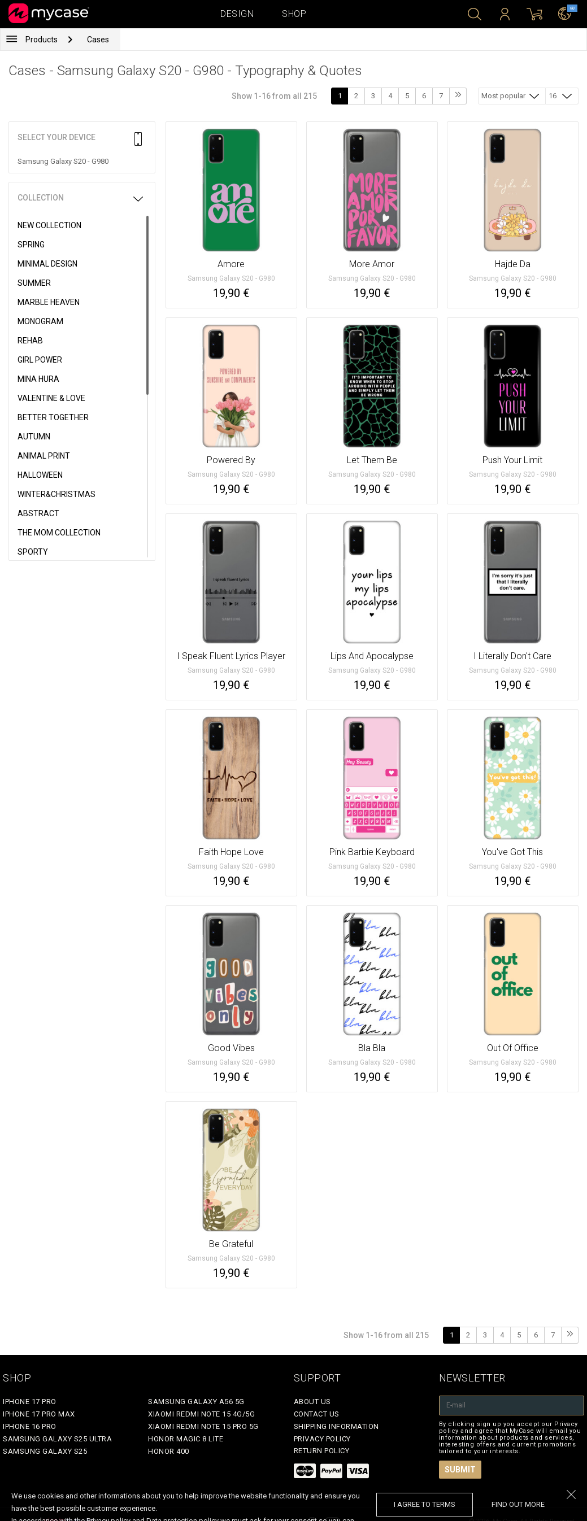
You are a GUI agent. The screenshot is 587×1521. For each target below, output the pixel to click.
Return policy (322, 1450)
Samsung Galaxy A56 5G (196, 1401)
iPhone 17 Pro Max (39, 1414)
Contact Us (317, 1414)
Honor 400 (168, 1451)
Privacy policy (322, 1439)
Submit (460, 1469)
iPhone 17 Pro (29, 1401)
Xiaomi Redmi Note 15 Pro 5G (203, 1426)
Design (237, 13)
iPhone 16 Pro (29, 1426)
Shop (294, 13)
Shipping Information (336, 1426)
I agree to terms (424, 1504)
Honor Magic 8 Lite (185, 1439)
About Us (312, 1401)
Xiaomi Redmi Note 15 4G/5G (201, 1414)
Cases (98, 39)
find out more (518, 1504)
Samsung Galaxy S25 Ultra (57, 1439)
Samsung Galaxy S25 (45, 1451)
